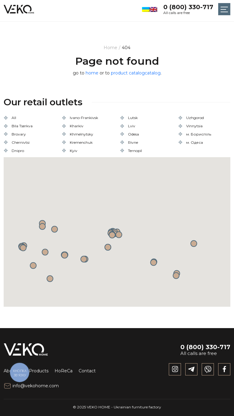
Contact (87, 371)
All (14, 117)
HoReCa (64, 371)
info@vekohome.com (31, 386)
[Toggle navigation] (224, 9)
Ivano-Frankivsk (84, 117)
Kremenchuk (81, 142)
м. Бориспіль (198, 134)
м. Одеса (194, 142)
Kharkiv (76, 126)
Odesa (133, 134)
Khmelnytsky (81, 134)
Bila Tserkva (22, 126)
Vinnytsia (194, 126)
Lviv (131, 126)
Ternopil (135, 150)
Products (38, 371)
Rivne (133, 142)
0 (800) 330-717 (188, 7)
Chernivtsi (21, 142)
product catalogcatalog (136, 73)
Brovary (19, 134)
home (92, 73)
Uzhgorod (195, 117)
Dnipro (18, 150)
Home (110, 47)
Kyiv (73, 150)
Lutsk (133, 117)
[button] (108, 247)
